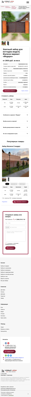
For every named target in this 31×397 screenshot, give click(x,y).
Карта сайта (3, 319)
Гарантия (3, 298)
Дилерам (3, 295)
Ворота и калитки (5, 280)
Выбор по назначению (7, 7)
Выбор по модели (5, 267)
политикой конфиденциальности (11, 246)
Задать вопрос (24, 90)
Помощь (3, 325)
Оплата (2, 293)
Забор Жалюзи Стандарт (11, 146)
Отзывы (2, 315)
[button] (2, 141)
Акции (2, 329)
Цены (7, 183)
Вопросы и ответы (5, 331)
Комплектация (22, 183)
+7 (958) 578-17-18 (20, 219)
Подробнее (11, 395)
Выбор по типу (4, 278)
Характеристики (14, 183)
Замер (2, 300)
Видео (2, 313)
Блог (2, 309)
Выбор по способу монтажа (7, 276)
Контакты (3, 317)
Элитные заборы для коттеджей (14, 7)
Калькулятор (4, 333)
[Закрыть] (28, 394)
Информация (4, 306)
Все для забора (4, 282)
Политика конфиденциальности (8, 390)
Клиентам (3, 288)
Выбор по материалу (5, 272)
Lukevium (11, 388)
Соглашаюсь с (11, 246)
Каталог (3, 264)
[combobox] (7, 227)
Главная (2, 6)
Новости (3, 311)
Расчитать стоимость (21, 201)
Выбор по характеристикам (7, 274)
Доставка (3, 291)
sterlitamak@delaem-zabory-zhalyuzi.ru (14, 359)
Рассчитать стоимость (10, 90)
